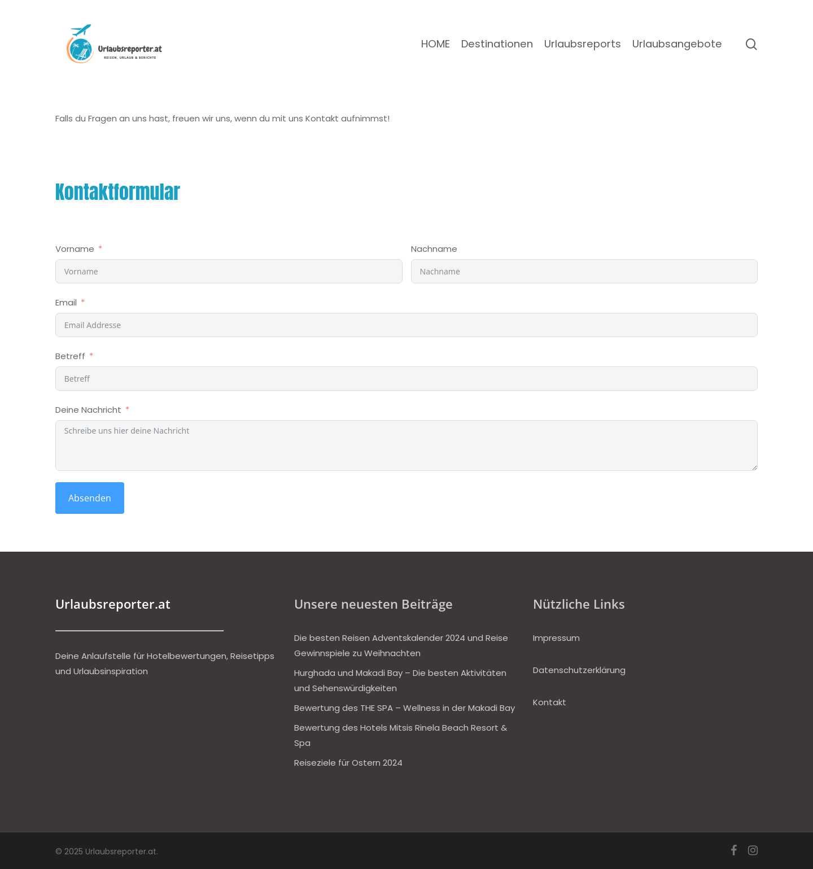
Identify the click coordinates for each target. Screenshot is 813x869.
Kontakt (549, 702)
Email (66, 302)
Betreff (70, 356)
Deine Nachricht (88, 410)
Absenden (89, 498)
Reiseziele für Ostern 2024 (348, 762)
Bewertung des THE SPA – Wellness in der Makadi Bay (404, 708)
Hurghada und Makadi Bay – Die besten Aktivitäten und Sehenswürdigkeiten (400, 680)
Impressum (556, 638)
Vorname (74, 249)
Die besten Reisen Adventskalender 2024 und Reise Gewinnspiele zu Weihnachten (401, 645)
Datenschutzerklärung (579, 670)
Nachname (434, 249)
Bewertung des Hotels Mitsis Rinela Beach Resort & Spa (400, 735)
